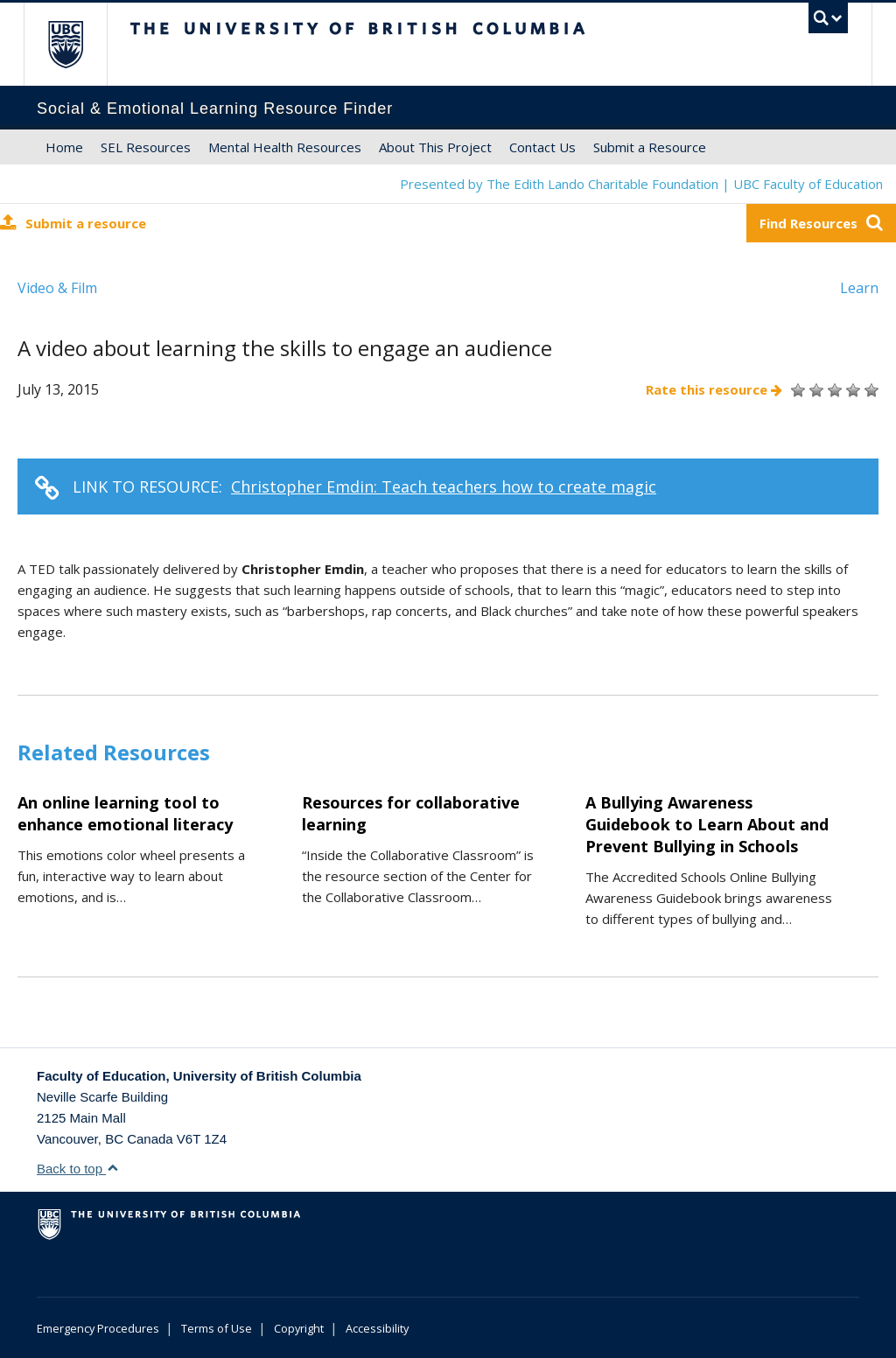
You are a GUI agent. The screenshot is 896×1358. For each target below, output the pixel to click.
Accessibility (377, 1328)
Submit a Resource (649, 147)
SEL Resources (146, 147)
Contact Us (542, 147)
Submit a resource (73, 223)
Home (64, 147)
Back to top (78, 1168)
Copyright (299, 1328)
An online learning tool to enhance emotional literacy (125, 813)
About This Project (435, 147)
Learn (859, 288)
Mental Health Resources (284, 147)
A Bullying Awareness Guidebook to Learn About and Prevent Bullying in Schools (707, 824)
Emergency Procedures (98, 1328)
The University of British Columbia (78, 44)
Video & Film (57, 288)
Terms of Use (216, 1328)
